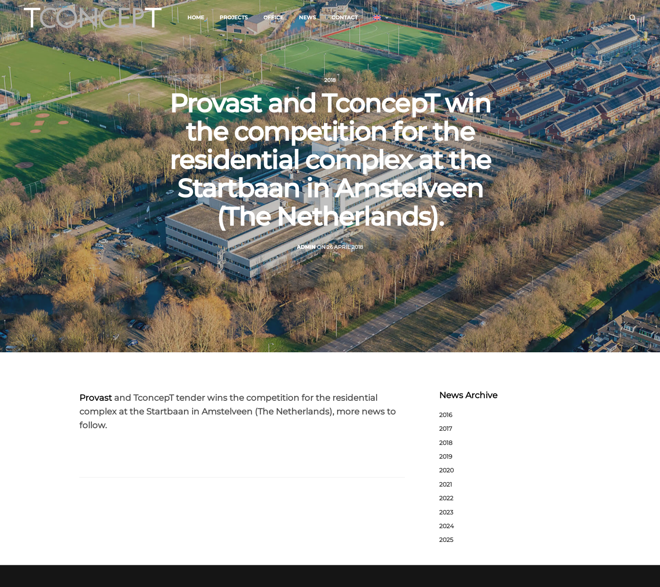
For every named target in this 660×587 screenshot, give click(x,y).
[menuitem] (380, 17)
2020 (446, 470)
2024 (446, 526)
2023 (446, 512)
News (307, 17)
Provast (95, 398)
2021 (445, 484)
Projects (234, 17)
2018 (330, 80)
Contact (345, 17)
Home (195, 17)
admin (306, 247)
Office (273, 17)
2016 (445, 415)
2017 (445, 429)
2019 (445, 456)
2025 (446, 540)
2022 (446, 498)
